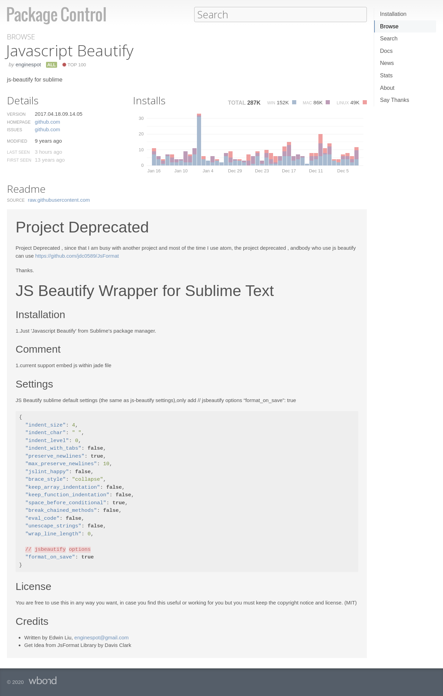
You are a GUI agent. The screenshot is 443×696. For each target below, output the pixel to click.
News (387, 63)
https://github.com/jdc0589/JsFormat (77, 255)
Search (389, 38)
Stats (386, 75)
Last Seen (18, 152)
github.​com (47, 121)
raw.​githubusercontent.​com (59, 199)
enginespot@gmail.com (101, 637)
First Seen (19, 160)
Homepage (18, 122)
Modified (17, 141)
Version (16, 114)
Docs (386, 51)
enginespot (28, 64)
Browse (389, 26)
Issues (14, 129)
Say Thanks (394, 100)
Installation (393, 14)
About (387, 88)
